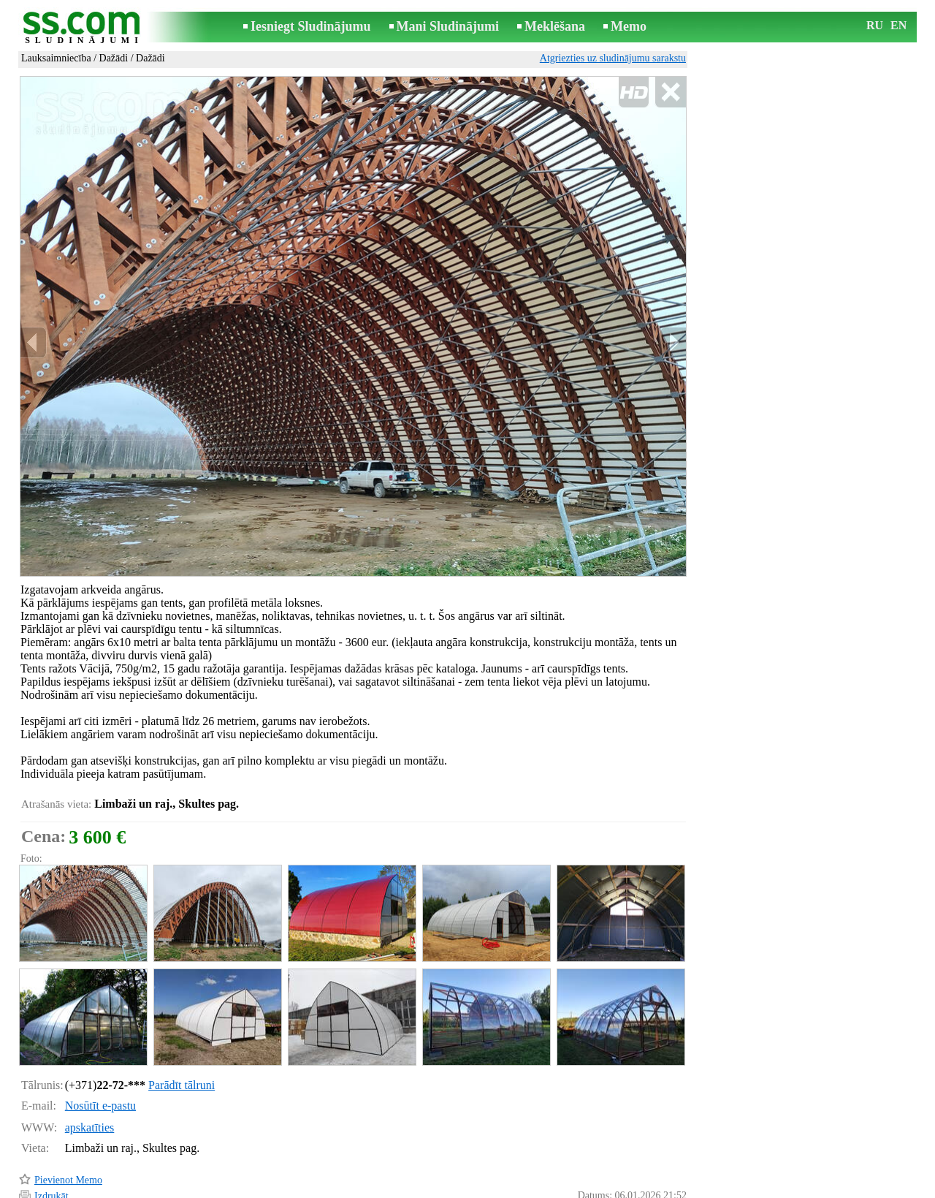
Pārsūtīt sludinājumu (76, 1150)
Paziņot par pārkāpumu (639, 1167)
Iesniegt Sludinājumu (311, 26)
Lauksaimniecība (56, 58)
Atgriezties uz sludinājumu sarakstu (613, 58)
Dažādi (114, 58)
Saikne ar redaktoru (369, 1188)
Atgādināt (54, 1166)
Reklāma (439, 1188)
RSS (533, 1188)
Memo (628, 26)
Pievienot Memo (68, 1117)
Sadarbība (490, 1188)
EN (898, 25)
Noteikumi (295, 1188)
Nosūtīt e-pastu (100, 1043)
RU (874, 25)
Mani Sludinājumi (448, 26)
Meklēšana (554, 26)
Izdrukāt (51, 1134)
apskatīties (90, 1065)
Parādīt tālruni (181, 1023)
